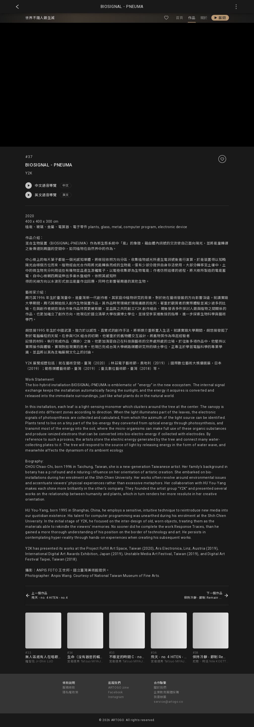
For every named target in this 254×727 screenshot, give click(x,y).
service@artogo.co (168, 701)
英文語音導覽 (41, 195)
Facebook (115, 692)
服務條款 (69, 687)
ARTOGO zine (118, 687)
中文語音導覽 (41, 185)
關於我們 (160, 687)
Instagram (116, 697)
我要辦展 (160, 697)
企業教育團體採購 (166, 692)
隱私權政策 (70, 692)
